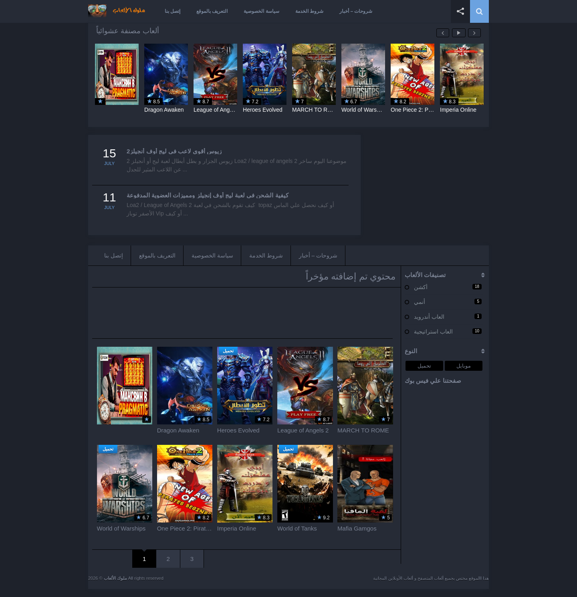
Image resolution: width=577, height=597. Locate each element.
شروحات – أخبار (355, 11)
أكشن (421, 287)
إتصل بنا (172, 11)
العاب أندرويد (429, 317)
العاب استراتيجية (433, 331)
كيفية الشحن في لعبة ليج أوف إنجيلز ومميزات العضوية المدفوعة (207, 195)
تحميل (424, 366)
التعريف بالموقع (212, 11)
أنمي (419, 302)
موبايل (463, 366)
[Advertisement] (429, 185)
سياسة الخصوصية (261, 11)
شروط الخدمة (309, 11)
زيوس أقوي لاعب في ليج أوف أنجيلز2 (174, 151)
